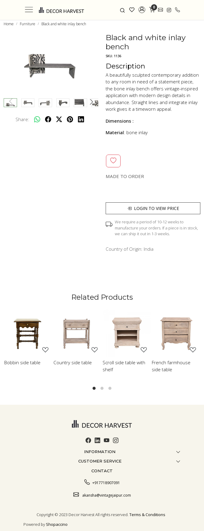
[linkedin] (81, 119)
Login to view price (153, 208)
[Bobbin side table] (28, 333)
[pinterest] (70, 119)
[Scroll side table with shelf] (127, 333)
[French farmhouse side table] (176, 333)
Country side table (73, 362)
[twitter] (59, 119)
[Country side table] (78, 333)
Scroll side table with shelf (124, 365)
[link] (122, 9)
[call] (177, 10)
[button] (141, 9)
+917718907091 (102, 482)
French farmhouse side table (171, 365)
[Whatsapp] (37, 119)
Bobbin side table (22, 362)
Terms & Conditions (147, 514)
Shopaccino (57, 524)
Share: (22, 119)
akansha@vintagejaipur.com (102, 494)
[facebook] (48, 119)
